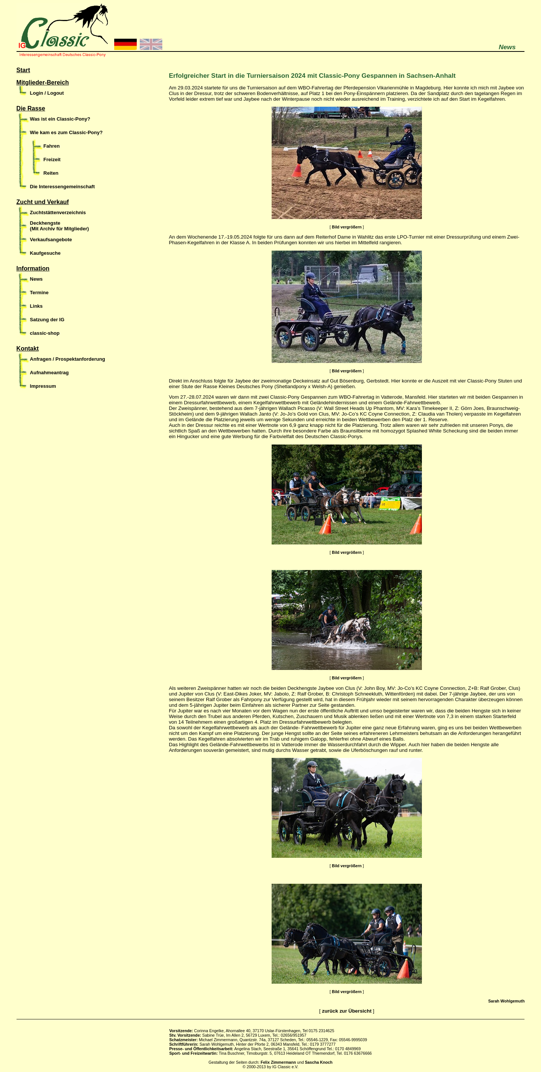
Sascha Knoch (318, 1062)
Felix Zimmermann (278, 1062)
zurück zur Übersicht (347, 1011)
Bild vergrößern (346, 227)
